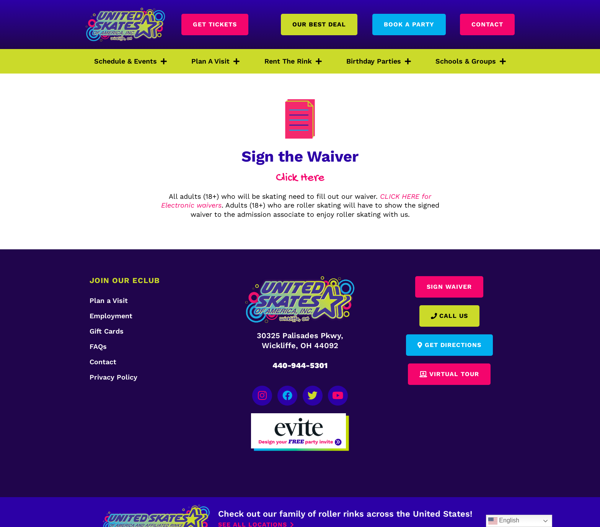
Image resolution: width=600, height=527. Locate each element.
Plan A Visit (215, 61)
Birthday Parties (378, 61)
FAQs (98, 346)
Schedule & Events (130, 61)
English (503, 520)
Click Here (300, 178)
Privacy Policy (113, 377)
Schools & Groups (470, 61)
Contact (103, 362)
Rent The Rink (293, 61)
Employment (111, 316)
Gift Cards (107, 331)
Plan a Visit (109, 300)
